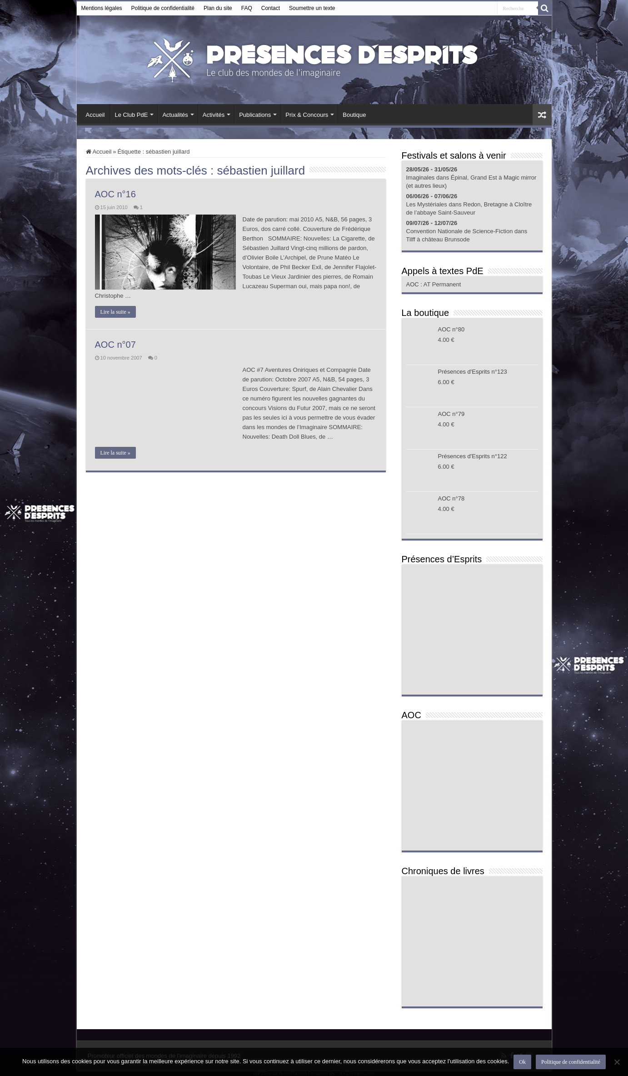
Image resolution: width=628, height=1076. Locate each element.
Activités (213, 114)
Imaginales (420, 177)
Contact (270, 8)
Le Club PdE (131, 114)
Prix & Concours (306, 114)
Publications (255, 114)
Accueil (95, 114)
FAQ (246, 8)
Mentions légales (101, 8)
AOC (413, 284)
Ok (522, 1062)
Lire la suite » (115, 312)
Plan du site (218, 8)
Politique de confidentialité (162, 8)
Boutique (354, 114)
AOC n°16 (115, 194)
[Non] (616, 1061)
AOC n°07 (115, 345)
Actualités (175, 114)
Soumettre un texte (312, 8)
